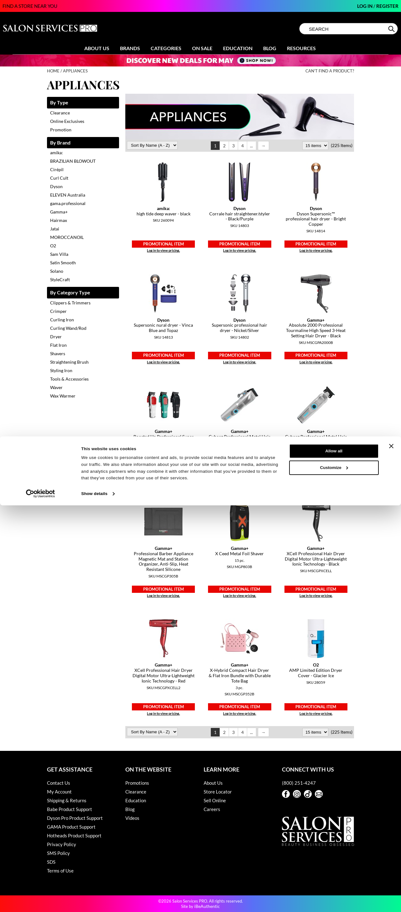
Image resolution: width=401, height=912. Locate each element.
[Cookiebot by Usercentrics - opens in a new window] (40, 900)
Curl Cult (59, 178)
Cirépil (57, 169)
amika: (56, 152)
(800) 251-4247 (299, 783)
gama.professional (68, 203)
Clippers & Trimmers (70, 302)
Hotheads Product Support (74, 835)
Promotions (137, 783)
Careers (212, 809)
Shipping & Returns (66, 800)
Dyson (56, 186)
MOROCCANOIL (67, 237)
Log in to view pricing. (163, 250)
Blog (269, 48)
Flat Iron (58, 345)
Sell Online (215, 800)
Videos (132, 818)
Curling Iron (62, 319)
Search (392, 29)
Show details (94, 900)
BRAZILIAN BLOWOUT (73, 161)
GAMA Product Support (71, 827)
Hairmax (58, 220)
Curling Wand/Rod (68, 328)
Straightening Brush (69, 362)
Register (387, 6)
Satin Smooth (63, 262)
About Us (96, 48)
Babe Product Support (69, 809)
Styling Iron (61, 370)
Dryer (56, 336)
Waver (56, 387)
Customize (334, 874)
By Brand (60, 142)
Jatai (54, 228)
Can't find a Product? (329, 71)
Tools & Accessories (69, 379)
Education (238, 48)
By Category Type (70, 292)
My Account (59, 791)
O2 (53, 245)
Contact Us (58, 783)
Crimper (58, 311)
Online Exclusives (67, 121)
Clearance (60, 112)
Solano (56, 271)
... (251, 145)
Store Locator (218, 791)
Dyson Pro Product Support (75, 818)
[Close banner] (391, 853)
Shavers (57, 353)
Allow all (333, 857)
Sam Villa (59, 254)
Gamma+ (59, 211)
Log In (365, 6)
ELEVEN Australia (67, 195)
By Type (59, 102)
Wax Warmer (63, 395)
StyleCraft (60, 279)
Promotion (60, 129)
